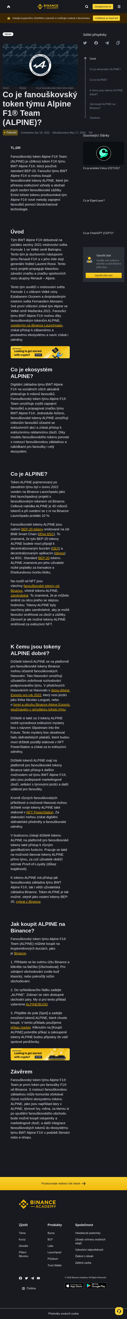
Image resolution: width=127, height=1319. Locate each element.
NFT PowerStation (39, 812)
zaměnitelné (19, 595)
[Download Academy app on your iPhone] (74, 1286)
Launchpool (54, 1252)
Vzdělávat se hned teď (106, 18)
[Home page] (47, 6)
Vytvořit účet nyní (104, 275)
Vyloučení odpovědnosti (89, 1249)
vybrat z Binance (28, 901)
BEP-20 (44, 558)
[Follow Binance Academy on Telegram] (32, 1278)
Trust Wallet (55, 1265)
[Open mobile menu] (119, 7)
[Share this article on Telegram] (107, 43)
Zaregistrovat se (103, 6)
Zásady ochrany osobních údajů (90, 1241)
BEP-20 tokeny (32, 529)
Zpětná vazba (83, 1262)
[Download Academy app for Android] (96, 1286)
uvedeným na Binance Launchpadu (37, 325)
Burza (51, 1233)
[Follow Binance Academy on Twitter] (26, 1278)
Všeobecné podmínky (88, 1233)
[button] (119, 7)
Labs (50, 1246)
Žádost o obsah (84, 1256)
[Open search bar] (86, 7)
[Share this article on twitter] (85, 43)
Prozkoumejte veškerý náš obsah (63, 1183)
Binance (20, 953)
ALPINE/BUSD (37, 1004)
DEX (55, 548)
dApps (59, 553)
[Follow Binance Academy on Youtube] (38, 1278)
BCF (50, 1239)
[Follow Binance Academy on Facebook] (20, 1278)
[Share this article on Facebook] (96, 43)
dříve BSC (46, 534)
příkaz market (21, 1027)
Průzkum (53, 1258)
